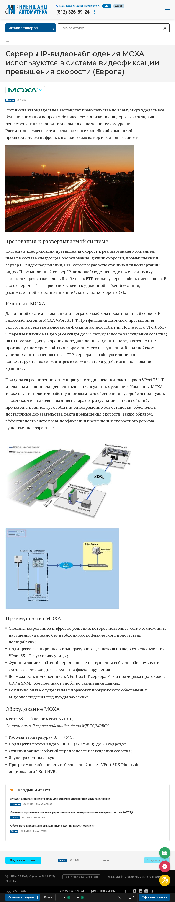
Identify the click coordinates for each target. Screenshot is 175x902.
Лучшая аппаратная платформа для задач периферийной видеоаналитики (60, 798)
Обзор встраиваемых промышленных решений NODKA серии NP (52, 825)
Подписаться (156, 860)
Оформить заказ (154, 897)
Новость (16, 804)
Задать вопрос (23, 860)
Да (106, 6)
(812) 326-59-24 (72, 12)
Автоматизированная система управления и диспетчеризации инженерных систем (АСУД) (71, 812)
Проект (10, 100)
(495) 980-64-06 (103, 891)
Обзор (14, 831)
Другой (119, 6)
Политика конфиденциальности (81, 876)
